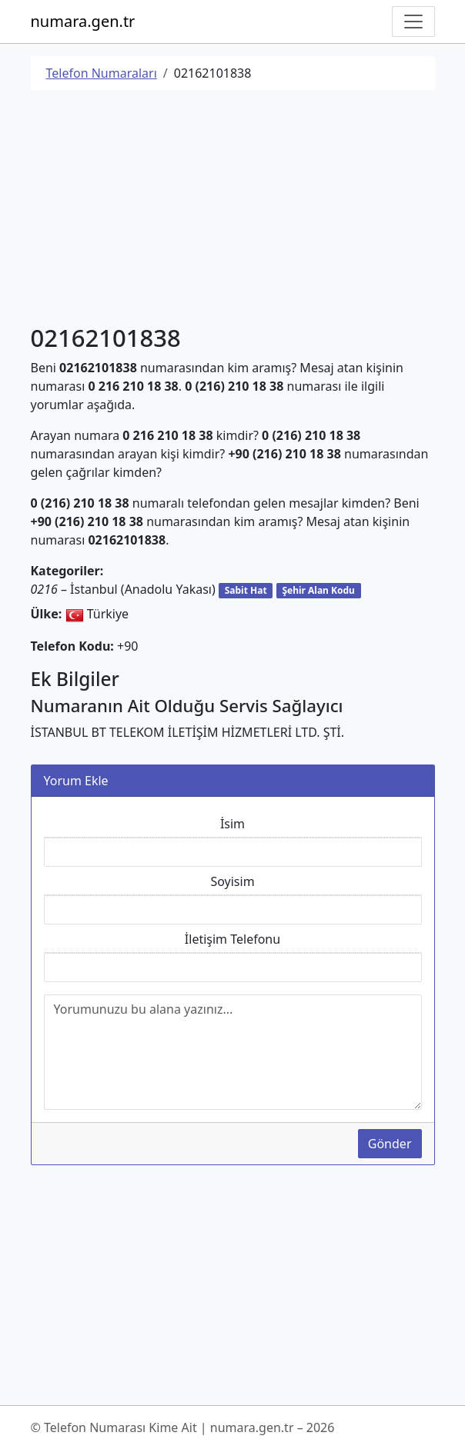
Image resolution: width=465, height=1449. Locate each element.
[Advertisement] (233, 210)
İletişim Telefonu (232, 939)
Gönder (390, 1143)
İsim (232, 823)
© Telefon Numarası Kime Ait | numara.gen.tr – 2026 (183, 1427)
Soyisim (232, 881)
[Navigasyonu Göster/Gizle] (413, 21)
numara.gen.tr (83, 21)
